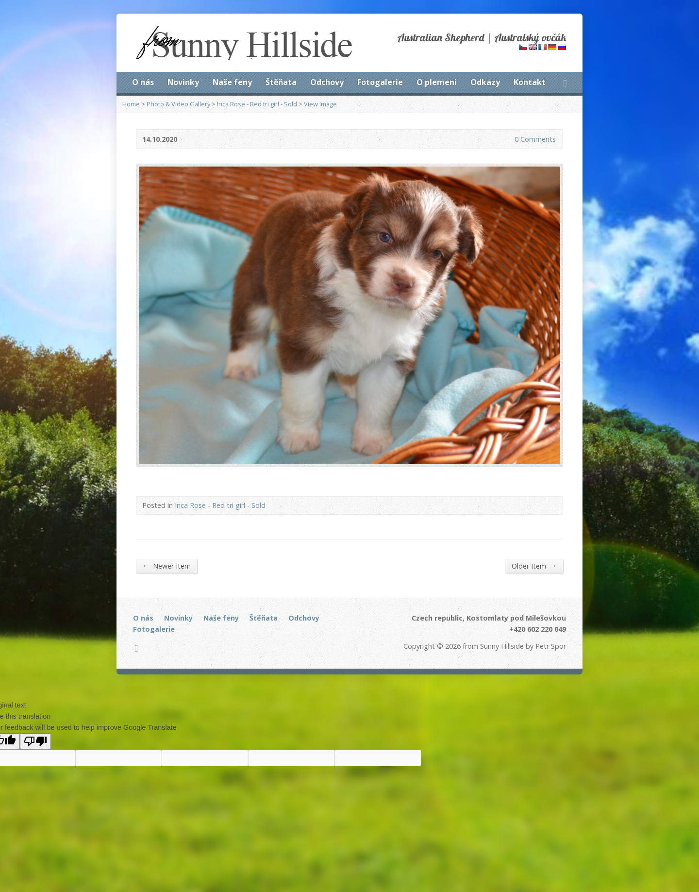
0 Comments (506, 139)
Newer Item (166, 566)
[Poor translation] (35, 741)
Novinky (183, 82)
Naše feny (232, 82)
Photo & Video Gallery (178, 104)
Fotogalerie (380, 82)
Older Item (534, 566)
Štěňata (281, 82)
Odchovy (327, 82)
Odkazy (485, 82)
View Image (320, 104)
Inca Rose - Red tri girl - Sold (257, 104)
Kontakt (530, 82)
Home (131, 104)
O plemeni (436, 82)
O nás (143, 82)
